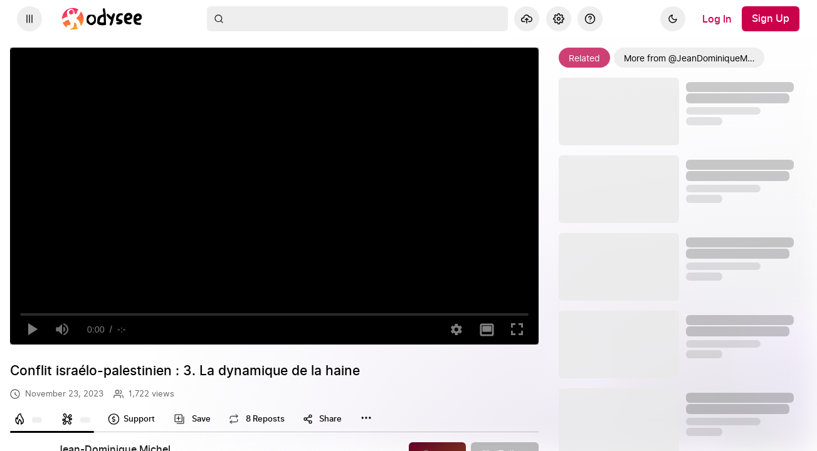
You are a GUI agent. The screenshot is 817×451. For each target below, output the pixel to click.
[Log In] (717, 19)
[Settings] (558, 18)
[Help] (590, 18)
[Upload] (526, 18)
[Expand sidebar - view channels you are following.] (29, 18)
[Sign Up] (770, 18)
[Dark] (672, 18)
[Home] (102, 18)
